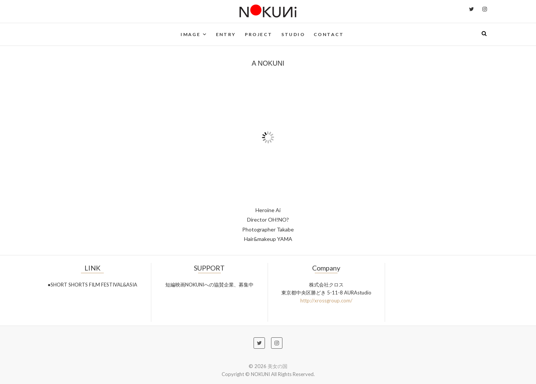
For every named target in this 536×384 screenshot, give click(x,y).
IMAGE (190, 34)
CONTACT (329, 34)
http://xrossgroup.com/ (326, 300)
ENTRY (226, 34)
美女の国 (277, 366)
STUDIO (293, 34)
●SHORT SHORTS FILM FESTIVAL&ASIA (92, 285)
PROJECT (259, 34)
